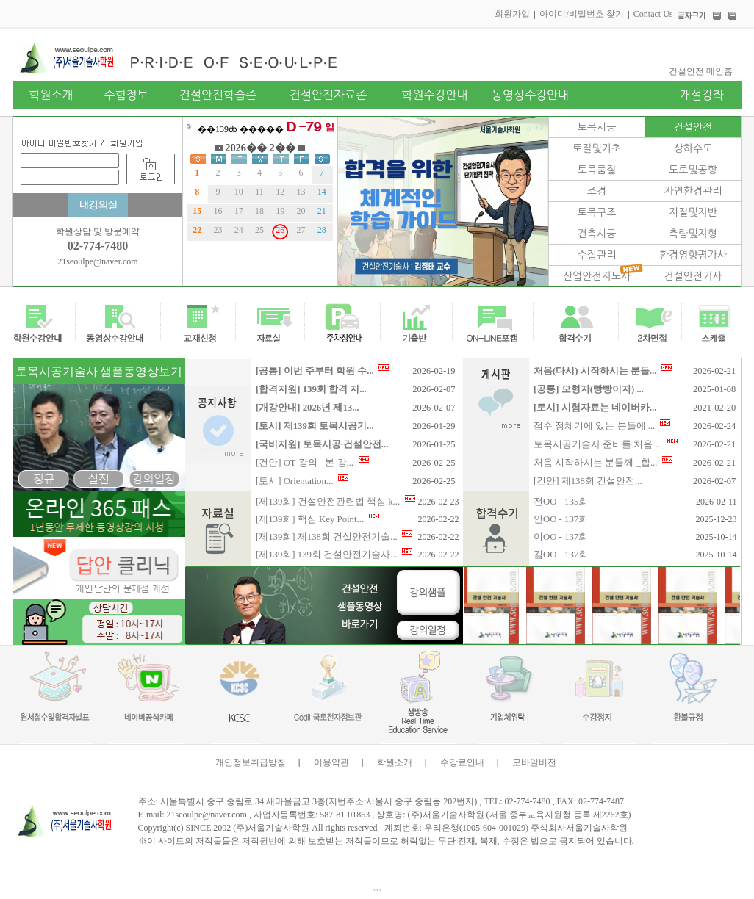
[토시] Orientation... (302, 481)
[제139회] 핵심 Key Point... (317, 519)
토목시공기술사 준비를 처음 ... (606, 444)
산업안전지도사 (597, 276)
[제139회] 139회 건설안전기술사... (334, 554)
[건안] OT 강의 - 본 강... (312, 463)
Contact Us (653, 14)
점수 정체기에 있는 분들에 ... (602, 426)
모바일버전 (534, 762)
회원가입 (512, 14)
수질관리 (597, 255)
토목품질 (597, 170)
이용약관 (331, 762)
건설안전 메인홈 (701, 71)
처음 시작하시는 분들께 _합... (603, 463)
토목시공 (597, 127)
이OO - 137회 (561, 537)
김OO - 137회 (561, 554)
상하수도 (693, 148)
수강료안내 (462, 762)
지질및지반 (693, 212)
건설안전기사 (693, 276)
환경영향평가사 (693, 255)
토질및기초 (596, 148)
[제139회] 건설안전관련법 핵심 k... (335, 502)
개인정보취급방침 (250, 762)
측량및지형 (693, 233)
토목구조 (597, 212)
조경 (596, 191)
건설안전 (693, 127)
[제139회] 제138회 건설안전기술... (334, 537)
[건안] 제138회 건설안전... (588, 481)
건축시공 (597, 233)
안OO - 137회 (561, 519)
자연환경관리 (693, 191)
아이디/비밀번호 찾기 (581, 14)
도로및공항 (693, 170)
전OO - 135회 (561, 502)
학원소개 (394, 762)
